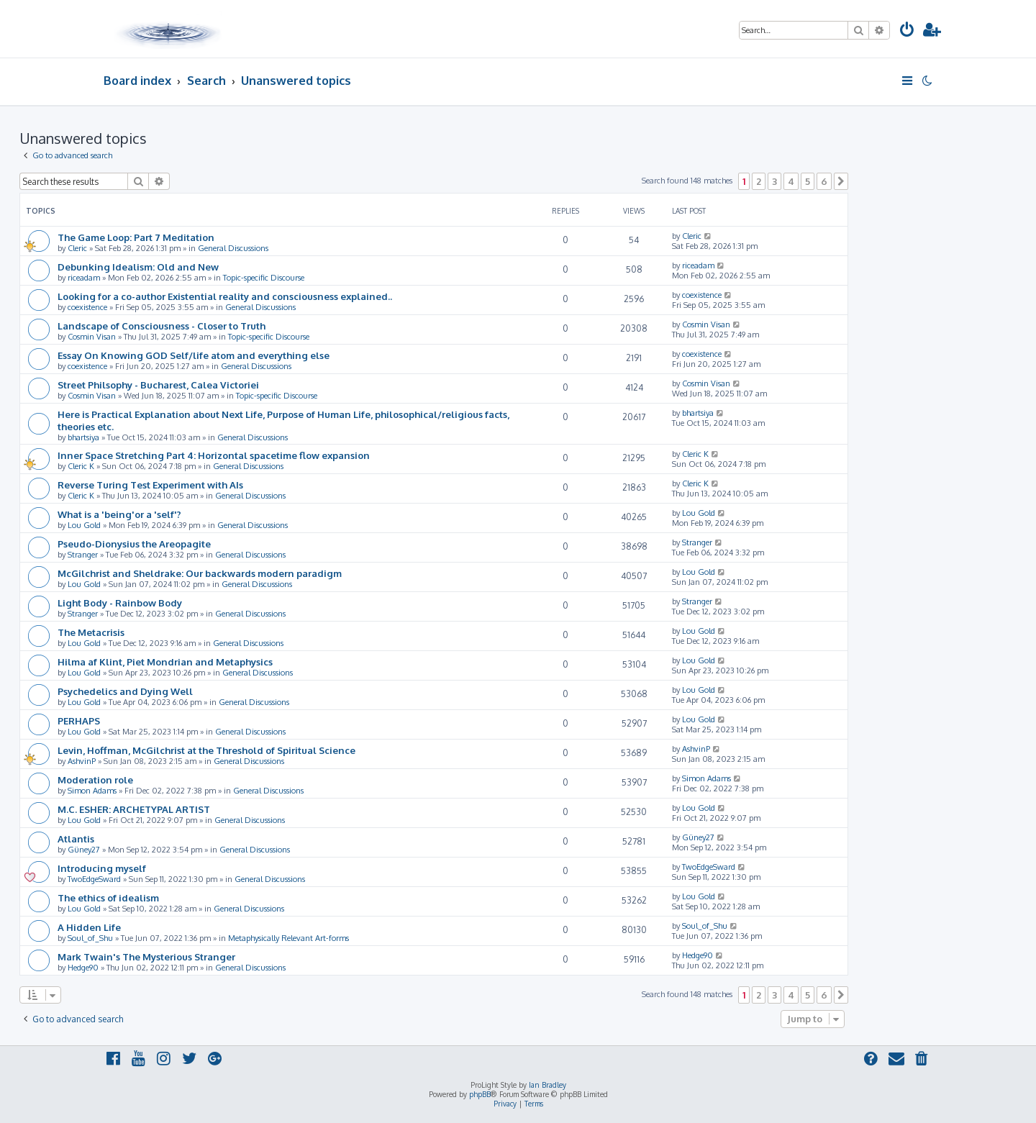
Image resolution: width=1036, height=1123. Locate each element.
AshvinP (82, 761)
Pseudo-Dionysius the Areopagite (134, 543)
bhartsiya (83, 437)
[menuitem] (907, 31)
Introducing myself (102, 868)
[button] (841, 181)
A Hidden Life (89, 927)
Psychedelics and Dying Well (125, 691)
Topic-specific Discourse (263, 278)
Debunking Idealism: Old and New (138, 266)
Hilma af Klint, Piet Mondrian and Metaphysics (165, 661)
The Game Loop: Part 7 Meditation (136, 237)
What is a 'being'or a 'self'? (119, 514)
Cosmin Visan (92, 337)
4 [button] (791, 181)
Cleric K (81, 466)
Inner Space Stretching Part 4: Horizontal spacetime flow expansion (214, 455)
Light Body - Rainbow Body (120, 602)
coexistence (87, 307)
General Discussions (233, 248)
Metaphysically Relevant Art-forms (288, 938)
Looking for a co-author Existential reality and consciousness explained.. (225, 296)
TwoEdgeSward (94, 879)
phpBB (480, 1094)
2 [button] (758, 181)
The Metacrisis (91, 632)
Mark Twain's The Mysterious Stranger (146, 956)
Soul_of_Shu (90, 938)
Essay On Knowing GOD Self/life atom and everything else (194, 355)
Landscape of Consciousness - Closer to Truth (161, 325)
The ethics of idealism (108, 897)
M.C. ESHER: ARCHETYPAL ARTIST (134, 809)
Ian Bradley (547, 1085)
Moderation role (95, 779)
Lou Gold (84, 525)
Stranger (83, 555)
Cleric (77, 248)
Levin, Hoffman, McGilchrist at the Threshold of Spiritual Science (206, 750)
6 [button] (824, 181)
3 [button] (774, 181)
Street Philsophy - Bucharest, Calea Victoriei (158, 384)
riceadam (84, 278)
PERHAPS (79, 720)
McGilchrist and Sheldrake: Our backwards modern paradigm (200, 573)
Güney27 (84, 850)
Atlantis (76, 838)
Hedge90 (83, 968)
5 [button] (807, 181)
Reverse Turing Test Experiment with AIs (150, 484)
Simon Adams (92, 791)
